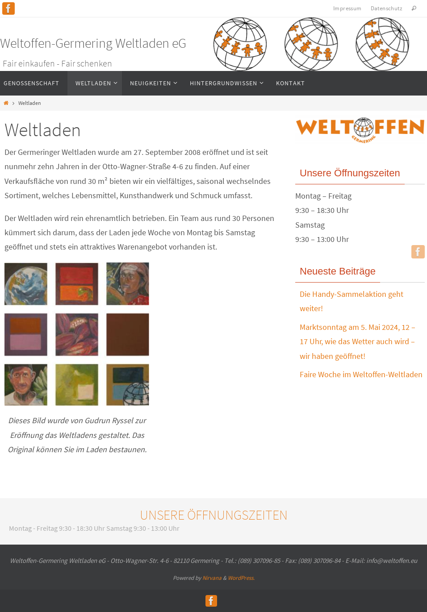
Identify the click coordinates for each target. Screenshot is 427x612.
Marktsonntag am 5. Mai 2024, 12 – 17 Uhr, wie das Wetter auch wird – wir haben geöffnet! (357, 341)
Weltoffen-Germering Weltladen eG (93, 42)
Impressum (347, 8)
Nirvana (212, 578)
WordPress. (241, 578)
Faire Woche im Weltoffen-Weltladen (361, 374)
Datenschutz (386, 8)
